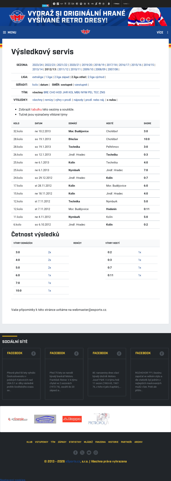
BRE (46, 92)
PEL (90, 92)
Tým (53, 470)
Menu (12, 32)
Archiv (138, 470)
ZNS (102, 92)
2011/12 (63, 69)
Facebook (14, 399)
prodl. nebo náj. (95, 100)
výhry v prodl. (63, 100)
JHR (65, 92)
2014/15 (149, 65)
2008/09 (100, 69)
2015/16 (136, 65)
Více (160, 32)
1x (49, 275)
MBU (77, 92)
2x (49, 252)
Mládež (88, 470)
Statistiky (75, 470)
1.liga (48, 77)
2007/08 (113, 69)
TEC (96, 92)
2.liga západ (61, 77)
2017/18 (112, 65)
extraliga (37, 77)
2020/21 (74, 65)
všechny (37, 100)
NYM (84, 92)
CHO (52, 92)
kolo (35, 84)
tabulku (36, 109)
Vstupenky (41, 470)
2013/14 (37, 69)
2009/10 (88, 69)
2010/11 (76, 69)
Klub (29, 470)
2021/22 (62, 65)
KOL (71, 92)
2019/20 (87, 65)
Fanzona (100, 470)
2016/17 (124, 65)
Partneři (126, 470)
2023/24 (37, 65)
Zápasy (62, 470)
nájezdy (78, 100)
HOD (59, 92)
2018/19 (99, 65)
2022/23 (50, 65)
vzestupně (81, 84)
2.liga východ (96, 77)
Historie (113, 470)
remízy (49, 100)
